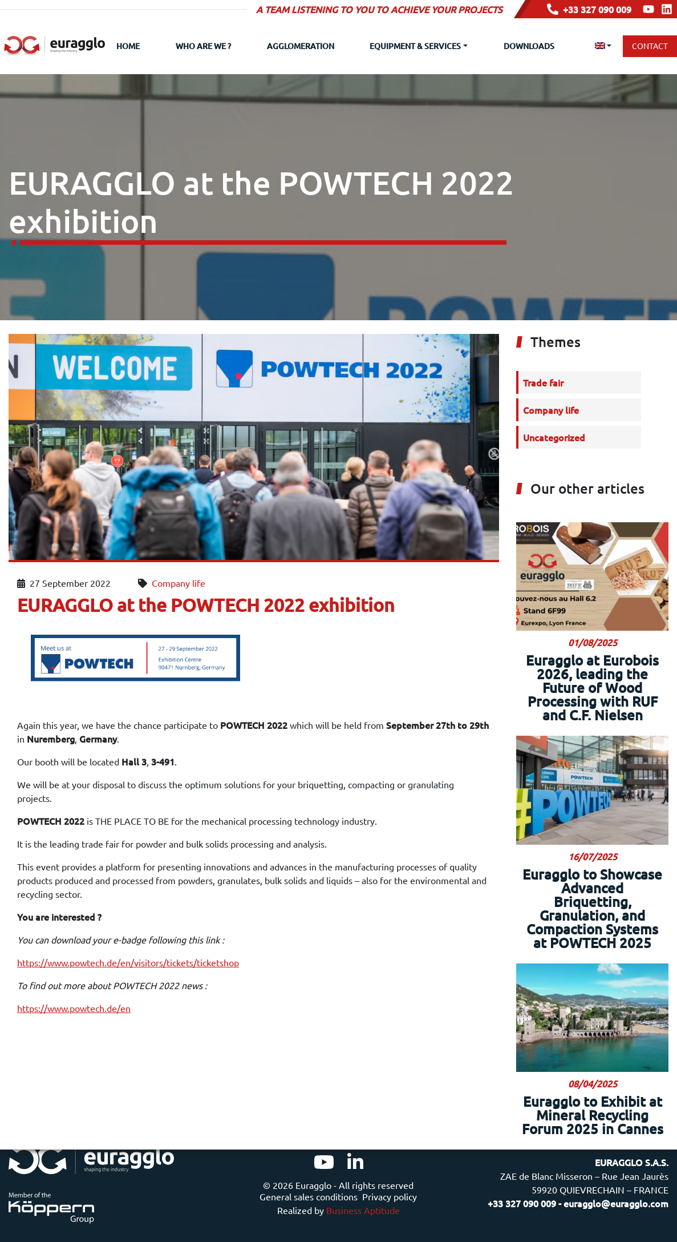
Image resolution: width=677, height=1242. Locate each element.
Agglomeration (300, 46)
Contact (650, 46)
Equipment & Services (415, 46)
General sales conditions (309, 1196)
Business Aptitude (363, 1210)
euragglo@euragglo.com (616, 1203)
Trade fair (543, 355)
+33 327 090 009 (589, 9)
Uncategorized (554, 410)
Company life (178, 556)
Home (128, 46)
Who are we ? (203, 46)
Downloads (529, 46)
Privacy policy (389, 1196)
